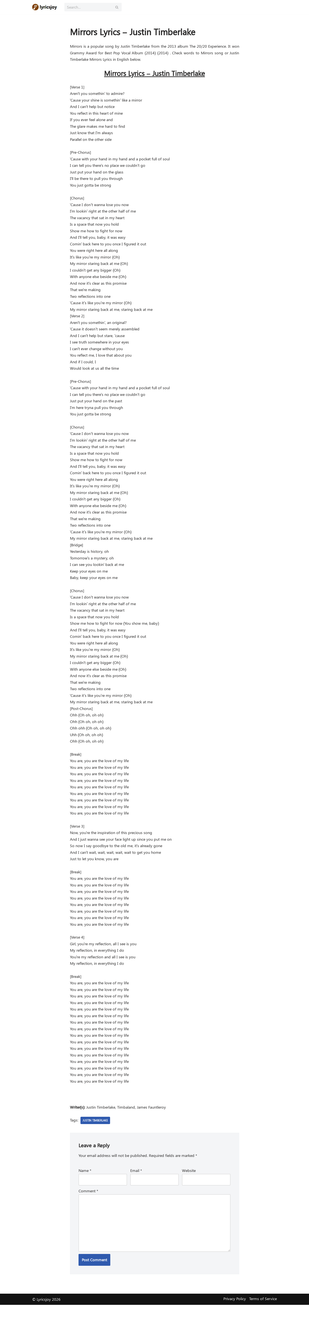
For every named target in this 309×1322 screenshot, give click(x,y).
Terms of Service (263, 1315)
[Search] (88, 7)
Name (85, 1186)
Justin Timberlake (96, 1136)
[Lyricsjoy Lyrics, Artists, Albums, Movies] (45, 7)
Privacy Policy (234, 1315)
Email (136, 1186)
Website (189, 1186)
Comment (88, 1207)
